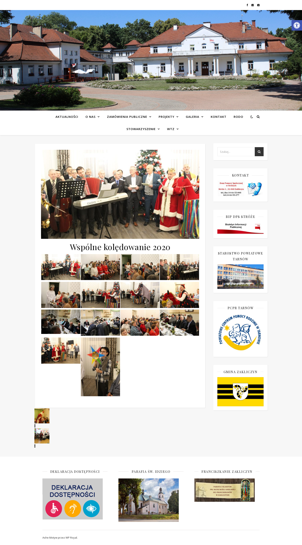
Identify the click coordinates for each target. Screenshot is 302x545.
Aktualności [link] (66, 117)
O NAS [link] (90, 117)
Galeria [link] (192, 117)
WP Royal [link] (71, 537)
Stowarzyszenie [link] (141, 129)
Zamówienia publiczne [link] (127, 117)
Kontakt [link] (218, 117)
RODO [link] (238, 117)
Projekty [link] (166, 117)
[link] (297, 25)
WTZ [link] (171, 129)
